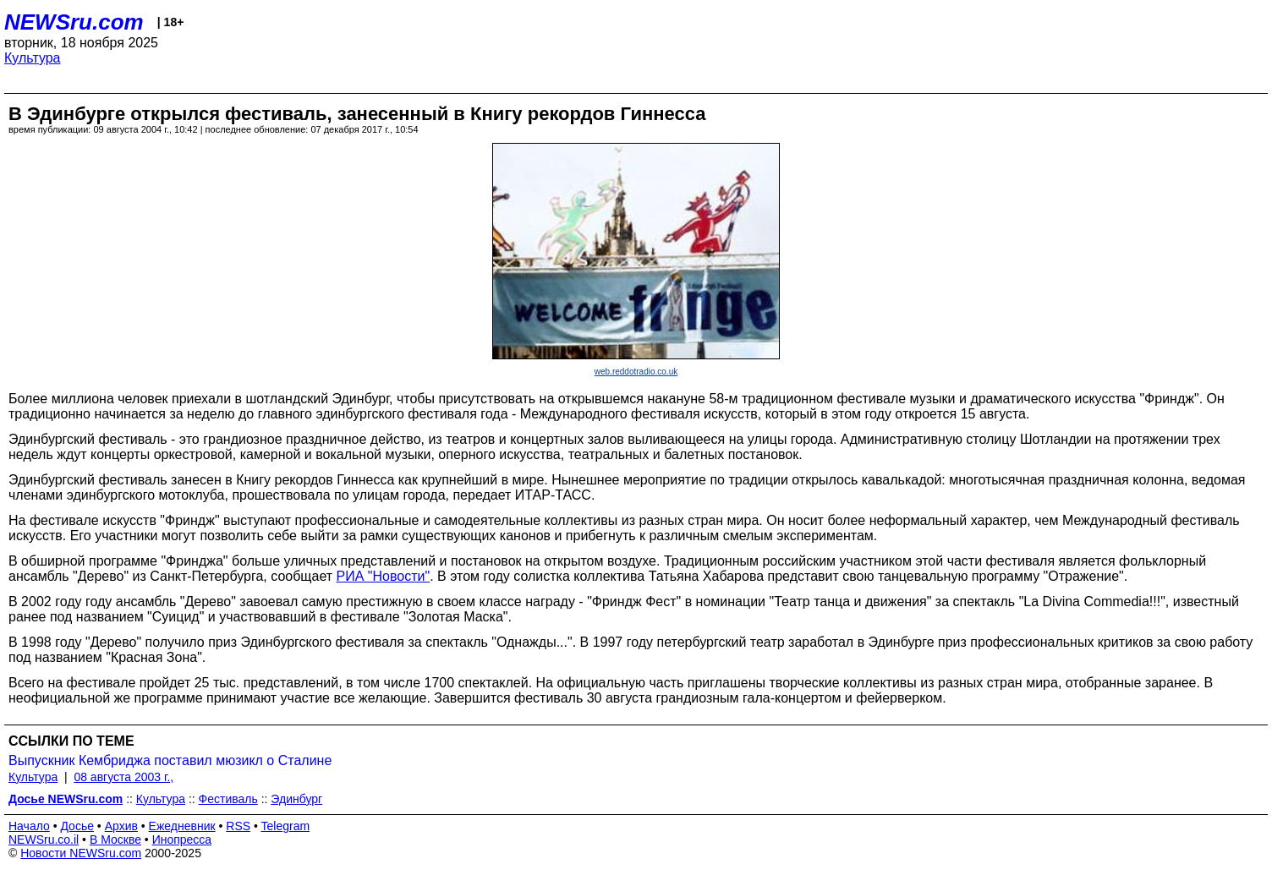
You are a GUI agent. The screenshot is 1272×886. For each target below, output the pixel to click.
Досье (77, 826)
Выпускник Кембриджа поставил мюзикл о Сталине (170, 760)
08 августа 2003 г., (123, 777)
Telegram (285, 826)
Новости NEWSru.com (80, 853)
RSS (238, 826)
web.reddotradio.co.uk (636, 371)
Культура (32, 58)
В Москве (115, 839)
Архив (121, 826)
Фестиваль (228, 799)
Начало (29, 826)
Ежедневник (182, 826)
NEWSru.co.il (43, 839)
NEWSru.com (74, 22)
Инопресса (182, 839)
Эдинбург (296, 799)
